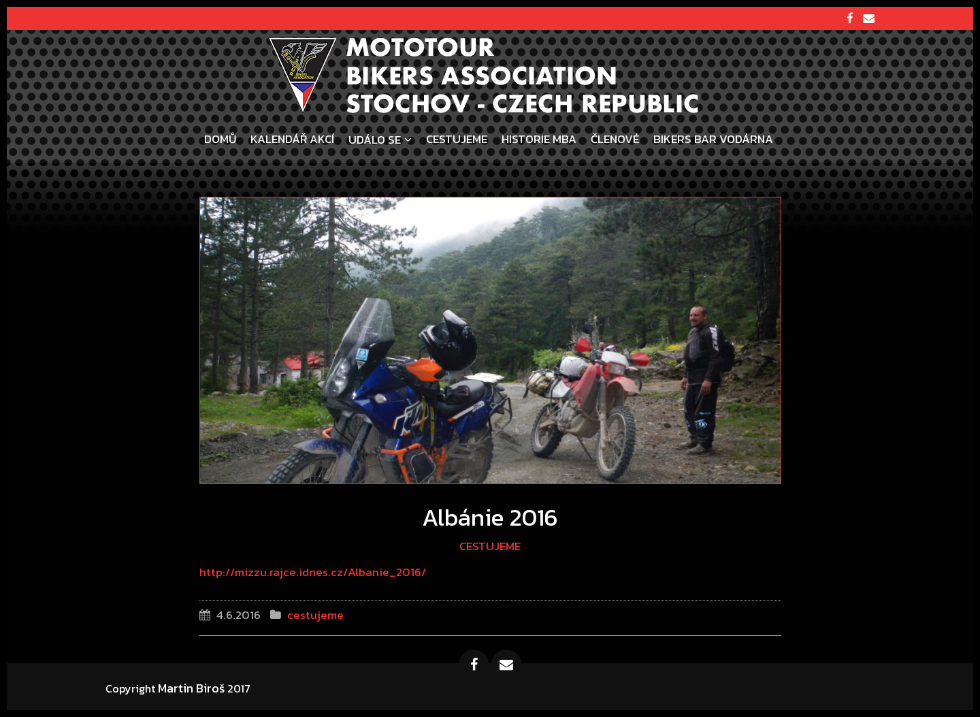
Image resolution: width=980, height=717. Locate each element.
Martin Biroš (191, 688)
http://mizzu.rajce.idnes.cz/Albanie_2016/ (312, 572)
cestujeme (490, 546)
